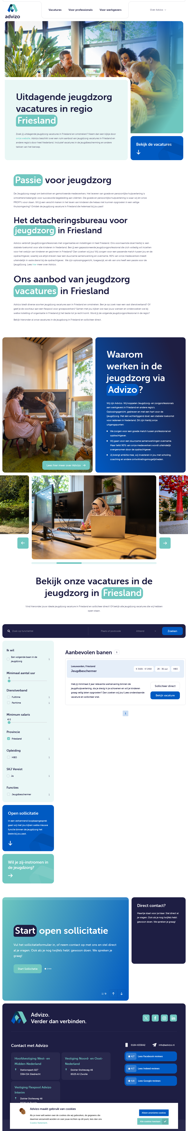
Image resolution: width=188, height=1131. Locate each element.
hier (35, 264)
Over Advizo (156, 9)
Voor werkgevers (110, 9)
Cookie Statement (38, 1122)
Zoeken (172, 631)
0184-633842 (138, 1045)
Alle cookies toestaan (150, 1121)
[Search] (46, 631)
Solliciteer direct (165, 686)
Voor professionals (81, 9)
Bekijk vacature (165, 695)
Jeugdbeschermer (84, 671)
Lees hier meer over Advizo (64, 465)
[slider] (9, 681)
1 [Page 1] (125, 713)
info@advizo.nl (167, 1045)
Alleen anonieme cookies (154, 1112)
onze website (23, 138)
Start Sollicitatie (28, 968)
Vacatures (55, 9)
